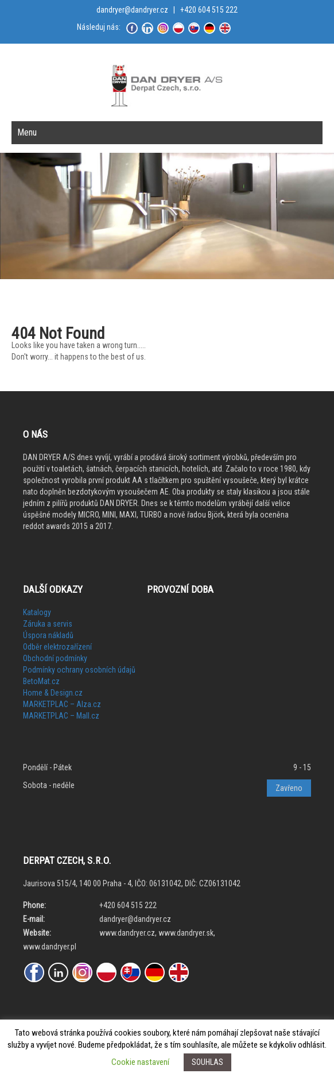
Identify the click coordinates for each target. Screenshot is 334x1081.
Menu (27, 132)
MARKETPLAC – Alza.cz (62, 704)
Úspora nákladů (48, 635)
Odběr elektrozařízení (57, 646)
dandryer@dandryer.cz (132, 9)
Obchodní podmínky (55, 658)
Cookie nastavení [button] (140, 1062)
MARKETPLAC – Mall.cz (61, 715)
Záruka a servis (47, 623)
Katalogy (37, 612)
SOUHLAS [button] (207, 1062)
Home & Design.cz (53, 692)
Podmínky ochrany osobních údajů (79, 669)
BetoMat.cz (41, 681)
